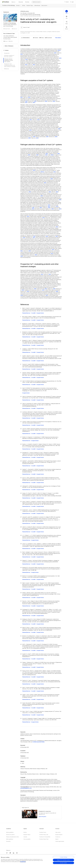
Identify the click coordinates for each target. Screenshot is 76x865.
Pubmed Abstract (26, 313)
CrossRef (33, 313)
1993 (28, 291)
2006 (57, 291)
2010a (42, 171)
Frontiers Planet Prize (43, 839)
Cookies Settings (63, 863)
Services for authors (10, 834)
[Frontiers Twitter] (10, 853)
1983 (21, 256)
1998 (60, 199)
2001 (47, 153)
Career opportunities (59, 841)
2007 (60, 208)
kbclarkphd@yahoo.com (26, 788)
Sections (18, 5)
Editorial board (37, 5)
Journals (25, 836)
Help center (57, 832)
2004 (35, 101)
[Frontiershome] (5, 2)
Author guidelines (10, 832)
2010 (46, 154)
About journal (44, 5)
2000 (35, 288)
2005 (37, 154)
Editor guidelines (9, 839)
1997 (24, 237)
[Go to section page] (10, 21)
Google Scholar (40, 313)
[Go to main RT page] (10, 37)
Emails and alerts (58, 834)
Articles (23, 5)
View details (58, 37)
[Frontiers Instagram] (17, 853)
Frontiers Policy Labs (43, 834)
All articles (27, 1)
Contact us (57, 836)
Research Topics (30, 5)
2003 (26, 101)
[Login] (72, 2)
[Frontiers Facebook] (7, 853)
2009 (46, 101)
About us (13, 1)
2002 (58, 153)
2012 (54, 171)
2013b (52, 154)
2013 (55, 52)
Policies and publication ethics (12, 836)
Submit (56, 839)
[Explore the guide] (43, 816)
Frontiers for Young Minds (44, 836)
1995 (30, 191)
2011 (34, 237)
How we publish (27, 839)
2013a (59, 50)
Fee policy (8, 841)
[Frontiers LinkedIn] (13, 853)
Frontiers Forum (42, 832)
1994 (34, 236)
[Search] (67, 2)
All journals (21, 1)
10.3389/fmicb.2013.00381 (38, 741)
